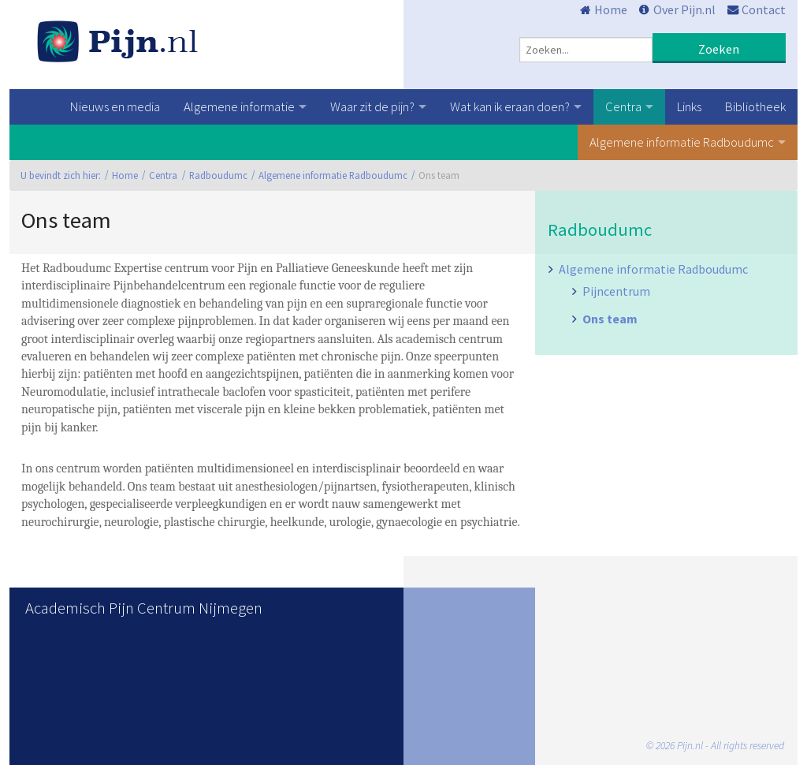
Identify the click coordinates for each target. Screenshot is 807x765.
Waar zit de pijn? (372, 106)
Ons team (610, 319)
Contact (764, 9)
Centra (623, 106)
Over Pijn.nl (684, 9)
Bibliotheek (755, 106)
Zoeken (718, 49)
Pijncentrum (616, 291)
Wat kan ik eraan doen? (510, 106)
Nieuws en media (115, 106)
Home (610, 9)
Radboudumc (218, 175)
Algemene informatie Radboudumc (681, 142)
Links (689, 106)
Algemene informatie (239, 106)
